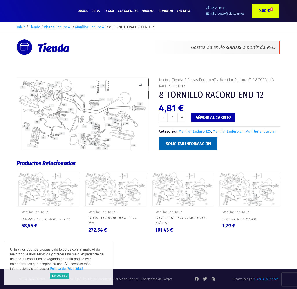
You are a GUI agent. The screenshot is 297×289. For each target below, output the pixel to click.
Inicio (21, 27)
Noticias (148, 11)
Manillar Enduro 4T (90, 27)
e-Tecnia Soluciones (266, 279)
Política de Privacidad (66, 269)
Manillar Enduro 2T (228, 131)
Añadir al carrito (213, 117)
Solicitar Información (188, 143)
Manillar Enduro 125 (195, 131)
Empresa (183, 11)
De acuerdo (59, 275)
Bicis (96, 11)
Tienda (109, 11)
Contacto (166, 11)
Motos (83, 11)
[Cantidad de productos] (172, 117)
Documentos (127, 11)
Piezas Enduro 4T (58, 27)
